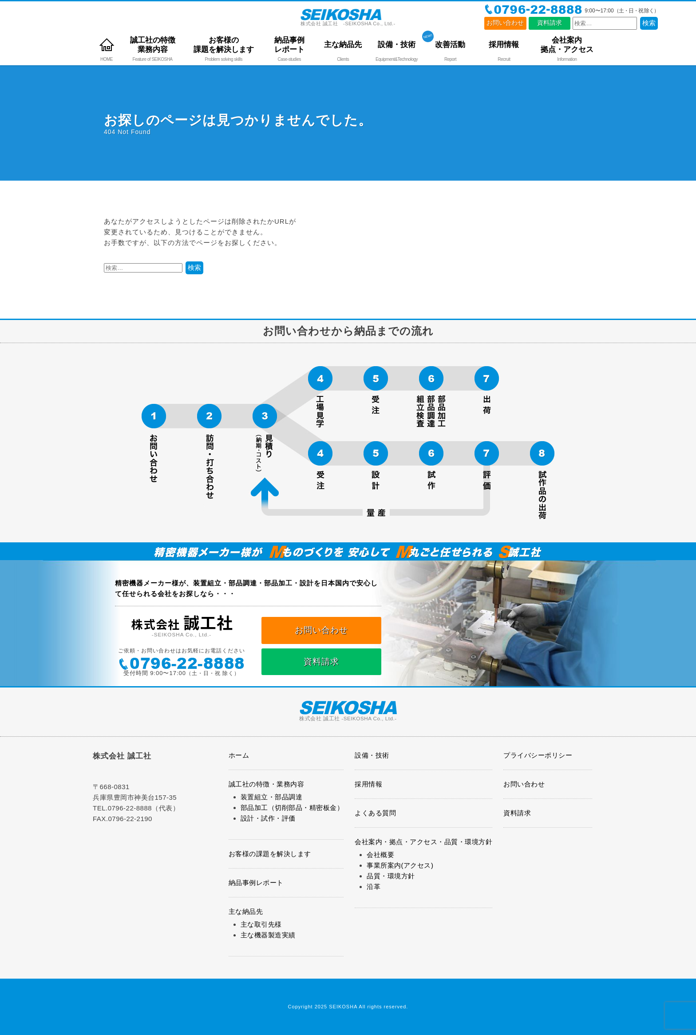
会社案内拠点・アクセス (567, 45)
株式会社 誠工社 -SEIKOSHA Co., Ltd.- (348, 17)
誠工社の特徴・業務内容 (266, 784)
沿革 (373, 886)
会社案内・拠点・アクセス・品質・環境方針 (423, 841)
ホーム (239, 755)
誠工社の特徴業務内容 (152, 45)
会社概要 (380, 854)
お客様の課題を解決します (224, 45)
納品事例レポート (289, 45)
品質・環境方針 (391, 876)
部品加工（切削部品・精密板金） (292, 807)
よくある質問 (375, 813)
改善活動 (450, 44)
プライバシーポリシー (537, 755)
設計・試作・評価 (268, 818)
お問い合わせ (505, 23)
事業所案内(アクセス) (400, 865)
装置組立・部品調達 (272, 797)
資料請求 (549, 23)
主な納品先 (343, 44)
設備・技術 (396, 44)
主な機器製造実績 (268, 935)
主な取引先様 (261, 924)
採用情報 (504, 44)
